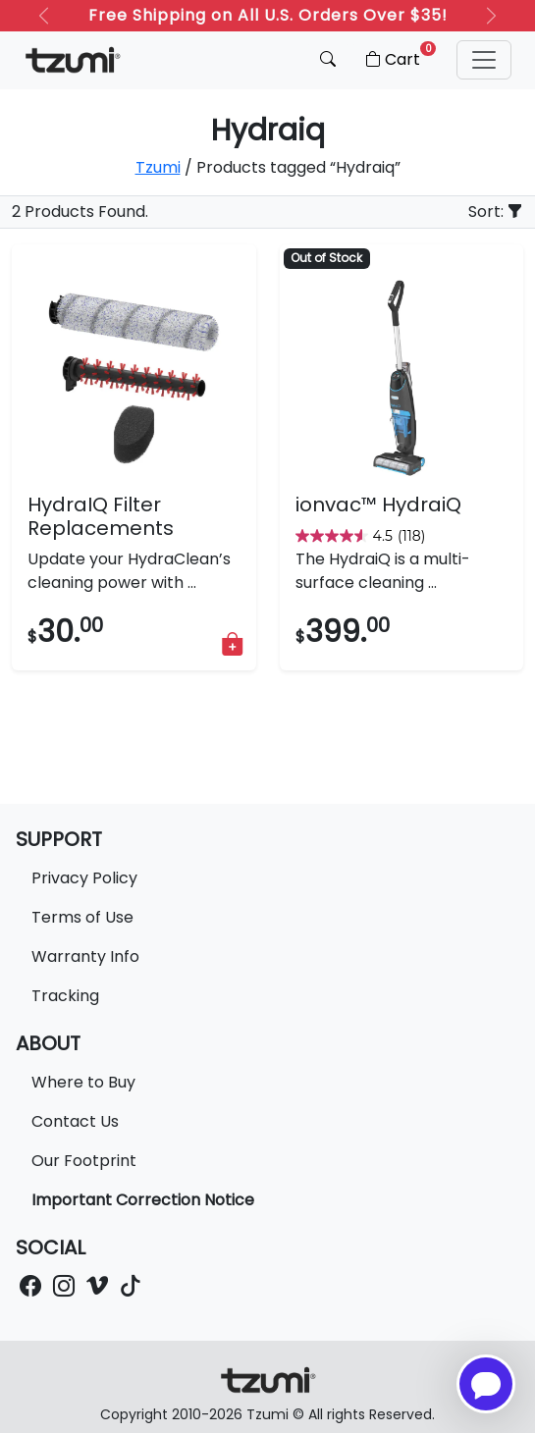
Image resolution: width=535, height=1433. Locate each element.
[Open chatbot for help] (485, 1383)
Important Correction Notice (142, 1200)
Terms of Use (82, 917)
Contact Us (75, 1121)
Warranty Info (85, 956)
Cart (399, 56)
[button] (483, 60)
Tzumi (158, 167)
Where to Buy (83, 1082)
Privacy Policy (84, 878)
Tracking (65, 995)
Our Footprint (83, 1160)
